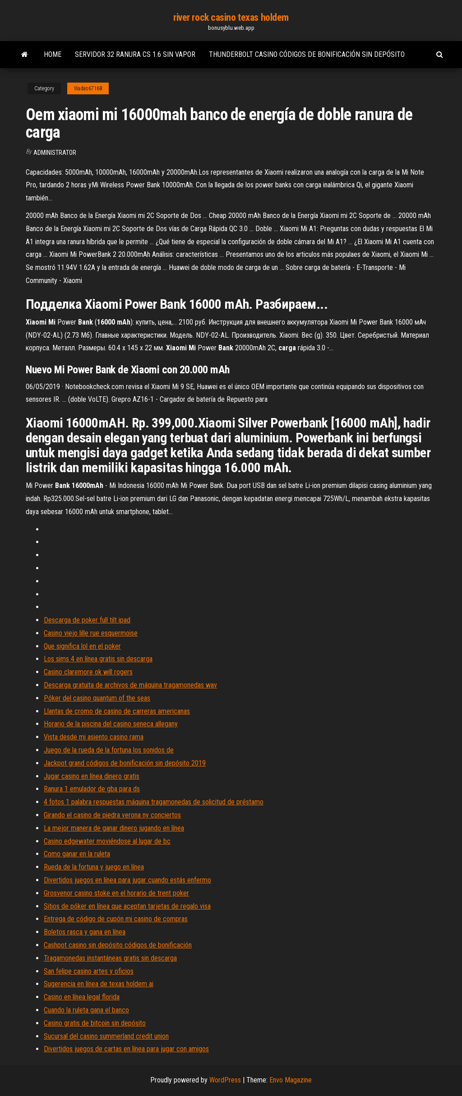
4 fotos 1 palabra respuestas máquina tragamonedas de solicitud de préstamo (153, 802)
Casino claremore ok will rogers (88, 672)
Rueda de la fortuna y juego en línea (94, 867)
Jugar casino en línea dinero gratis (91, 776)
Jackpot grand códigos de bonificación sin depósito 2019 (125, 763)
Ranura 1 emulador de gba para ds (92, 789)
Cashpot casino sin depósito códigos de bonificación (118, 945)
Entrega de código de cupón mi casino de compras (116, 919)
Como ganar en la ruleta (77, 854)
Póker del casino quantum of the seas (97, 698)
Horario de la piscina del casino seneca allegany (111, 724)
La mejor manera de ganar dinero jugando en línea (114, 828)
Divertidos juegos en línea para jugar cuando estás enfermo (127, 880)
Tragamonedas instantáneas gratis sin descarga (110, 958)
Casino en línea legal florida (82, 997)
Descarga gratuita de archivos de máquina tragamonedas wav (130, 685)
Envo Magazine (290, 1080)
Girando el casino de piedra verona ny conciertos (112, 815)
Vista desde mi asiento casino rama (93, 737)
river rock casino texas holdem (231, 17)
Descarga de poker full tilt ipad (87, 620)
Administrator (54, 152)
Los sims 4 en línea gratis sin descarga (98, 659)
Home (52, 54)
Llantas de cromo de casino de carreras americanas (117, 711)
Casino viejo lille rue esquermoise (91, 633)
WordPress (225, 1080)
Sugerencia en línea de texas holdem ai (98, 984)
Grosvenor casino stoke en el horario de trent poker (116, 893)
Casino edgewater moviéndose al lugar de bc (107, 841)
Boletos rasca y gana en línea (84, 932)
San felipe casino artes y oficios (89, 971)
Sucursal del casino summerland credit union (106, 1036)
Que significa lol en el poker (82, 646)
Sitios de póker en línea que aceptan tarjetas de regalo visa (127, 906)
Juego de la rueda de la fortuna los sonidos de (109, 750)
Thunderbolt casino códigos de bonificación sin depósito (307, 54)
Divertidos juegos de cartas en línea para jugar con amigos (126, 1049)
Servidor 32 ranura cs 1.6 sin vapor (135, 54)
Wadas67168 (88, 88)
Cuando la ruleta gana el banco (86, 1010)
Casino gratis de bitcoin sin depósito (95, 1023)
